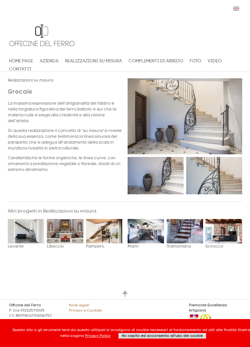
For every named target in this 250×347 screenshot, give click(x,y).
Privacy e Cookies (85, 310)
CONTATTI (20, 69)
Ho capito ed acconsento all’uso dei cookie (162, 336)
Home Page (21, 61)
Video (215, 61)
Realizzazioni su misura (93, 61)
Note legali (79, 305)
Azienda (49, 61)
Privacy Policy (98, 336)
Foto (195, 61)
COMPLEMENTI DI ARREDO (156, 61)
